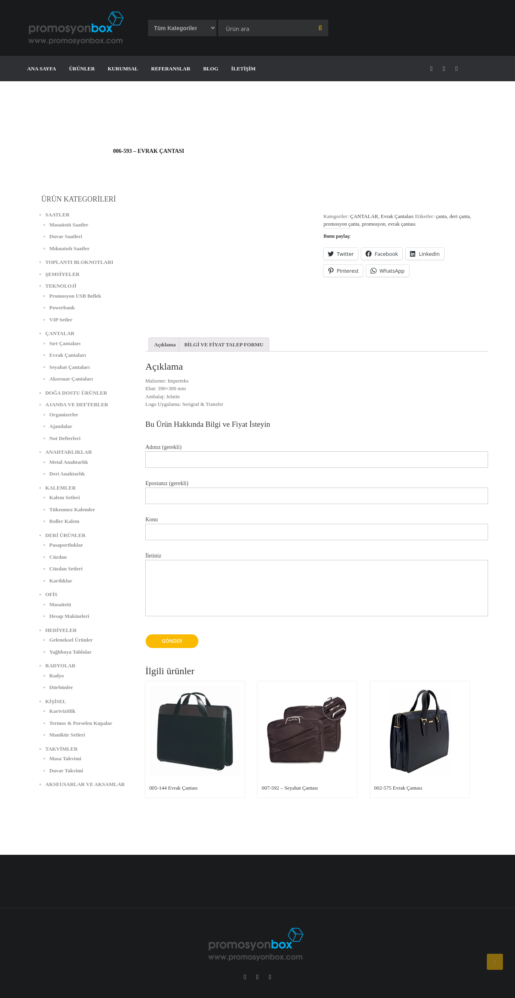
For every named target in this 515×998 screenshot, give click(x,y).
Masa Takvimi (65, 758)
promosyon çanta (341, 224)
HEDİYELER (61, 630)
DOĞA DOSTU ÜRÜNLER (76, 393)
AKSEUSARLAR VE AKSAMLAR (85, 784)
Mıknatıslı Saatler (69, 248)
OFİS (51, 594)
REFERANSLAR (171, 69)
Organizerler (63, 415)
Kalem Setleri (64, 497)
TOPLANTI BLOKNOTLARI (79, 262)
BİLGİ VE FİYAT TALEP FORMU (224, 345)
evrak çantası (402, 224)
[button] (77, 28)
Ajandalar (60, 426)
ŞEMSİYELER (62, 274)
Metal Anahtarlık (68, 462)
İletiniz (316, 589)
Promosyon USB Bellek (75, 296)
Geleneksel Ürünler (71, 640)
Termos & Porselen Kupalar (81, 723)
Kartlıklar (60, 581)
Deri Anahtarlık (67, 474)
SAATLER (57, 215)
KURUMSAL (123, 69)
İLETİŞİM (243, 69)
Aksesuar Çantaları (71, 379)
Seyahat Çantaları (69, 367)
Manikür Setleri (67, 735)
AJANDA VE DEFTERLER (77, 404)
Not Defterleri (65, 438)
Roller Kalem (64, 521)
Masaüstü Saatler (69, 225)
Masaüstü (60, 604)
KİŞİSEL (55, 701)
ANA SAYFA (41, 69)
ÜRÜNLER (82, 69)
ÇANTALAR (364, 216)
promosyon (374, 224)
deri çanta (459, 216)
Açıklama (164, 345)
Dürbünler (61, 687)
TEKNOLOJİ (60, 286)
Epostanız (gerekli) (316, 489)
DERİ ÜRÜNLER (65, 535)
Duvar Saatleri (65, 236)
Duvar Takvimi (66, 771)
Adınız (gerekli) (316, 453)
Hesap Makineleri (69, 616)
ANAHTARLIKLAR (68, 452)
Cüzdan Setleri (66, 569)
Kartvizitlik (62, 711)
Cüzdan (58, 557)
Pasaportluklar (66, 545)
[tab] (164, 344)
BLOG (210, 69)
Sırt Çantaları (65, 343)
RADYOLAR (60, 666)
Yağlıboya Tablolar (70, 652)
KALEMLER (60, 488)
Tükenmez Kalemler (72, 509)
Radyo (56, 676)
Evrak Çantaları (397, 216)
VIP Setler (60, 320)
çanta (441, 216)
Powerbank (62, 308)
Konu (316, 525)
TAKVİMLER (61, 749)
